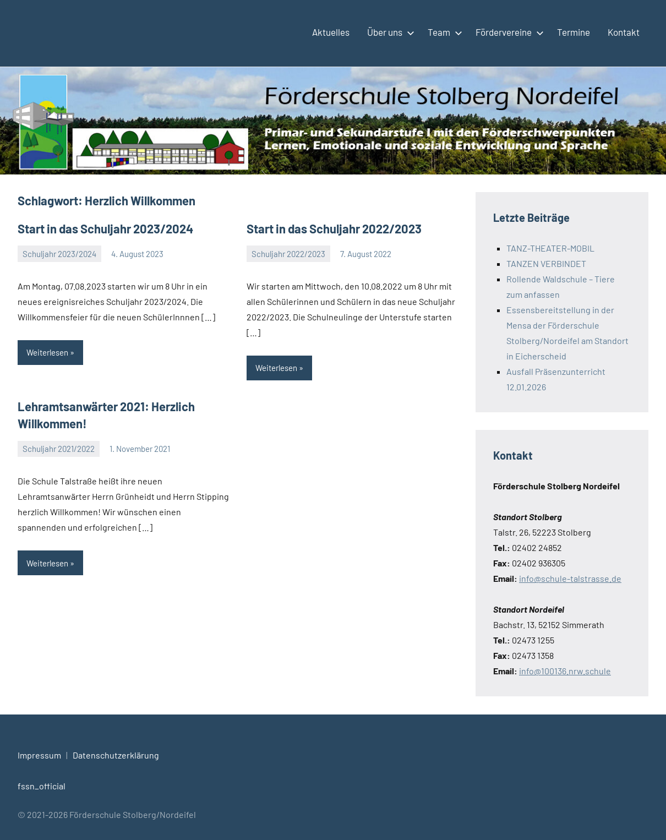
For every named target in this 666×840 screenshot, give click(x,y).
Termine (573, 31)
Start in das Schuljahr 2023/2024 (105, 228)
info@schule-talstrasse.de (570, 578)
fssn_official (41, 786)
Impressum (39, 755)
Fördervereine (507, 31)
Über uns (388, 31)
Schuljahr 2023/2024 (59, 254)
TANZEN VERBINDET (546, 263)
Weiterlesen (47, 352)
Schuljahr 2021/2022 (59, 449)
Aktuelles (331, 31)
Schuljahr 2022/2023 (288, 254)
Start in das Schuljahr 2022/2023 (334, 228)
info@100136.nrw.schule (565, 671)
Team (443, 31)
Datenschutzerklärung (116, 755)
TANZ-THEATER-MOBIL (550, 248)
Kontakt (624, 31)
